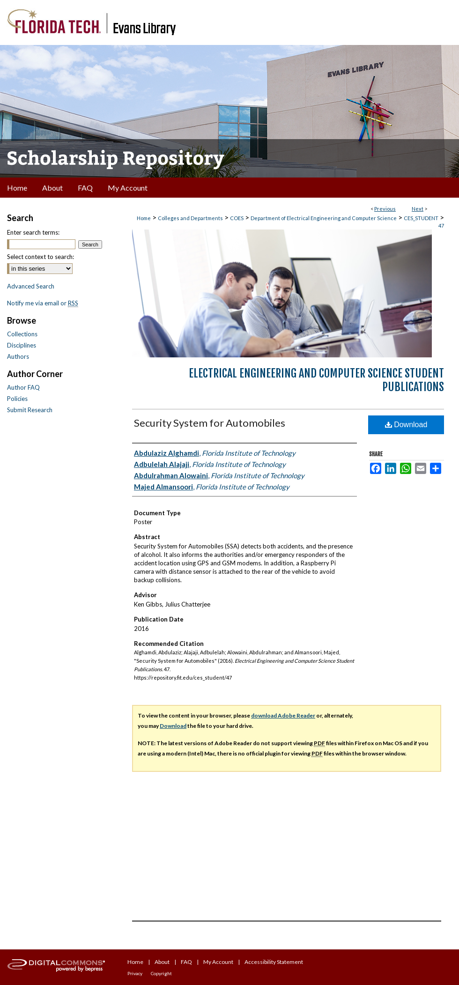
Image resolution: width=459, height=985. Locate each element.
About (162, 961)
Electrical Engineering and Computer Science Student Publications (316, 380)
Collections (22, 334)
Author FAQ (23, 387)
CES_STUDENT (421, 218)
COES (237, 218)
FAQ (186, 961)
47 (441, 225)
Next (417, 209)
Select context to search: (40, 256)
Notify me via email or (42, 303)
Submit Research (29, 410)
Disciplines (21, 345)
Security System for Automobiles (209, 422)
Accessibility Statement (273, 961)
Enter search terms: (33, 232)
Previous (385, 209)
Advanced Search (30, 286)
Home (144, 218)
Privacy (134, 973)
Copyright (161, 973)
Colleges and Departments (190, 218)
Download (406, 425)
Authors (18, 356)
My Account (218, 961)
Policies (17, 398)
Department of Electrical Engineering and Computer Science (324, 218)
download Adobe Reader (283, 715)
